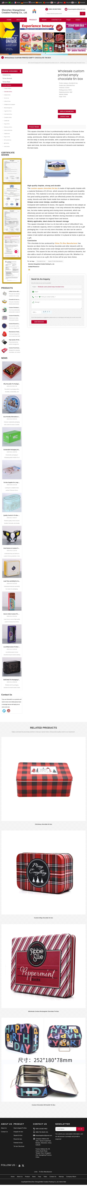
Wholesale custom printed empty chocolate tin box (50, 286)
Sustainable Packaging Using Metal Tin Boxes (11, 449)
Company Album (43, 1179)
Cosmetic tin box (7, 117)
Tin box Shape (6, 81)
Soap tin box (6, 123)
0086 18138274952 (55, 9)
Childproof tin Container (9, 104)
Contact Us (56, 20)
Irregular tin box (18, 1131)
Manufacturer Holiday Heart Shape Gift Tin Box (14, 331)
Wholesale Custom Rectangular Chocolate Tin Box (43, 1011)
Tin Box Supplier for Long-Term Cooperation (11, 482)
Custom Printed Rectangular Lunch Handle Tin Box (14, 315)
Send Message (39, 322)
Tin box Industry (44, 62)
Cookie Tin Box (7, 88)
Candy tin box (6, 94)
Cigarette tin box (7, 111)
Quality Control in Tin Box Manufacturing (11, 515)
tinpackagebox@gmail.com (76, 9)
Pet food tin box (7, 140)
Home (9, 20)
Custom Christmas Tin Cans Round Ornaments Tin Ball (14, 307)
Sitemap (77, 1176)
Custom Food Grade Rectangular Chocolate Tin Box (14, 347)
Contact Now (64, 116)
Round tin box (18, 1139)
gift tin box (6, 143)
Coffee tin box (6, 101)
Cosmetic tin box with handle (14, 299)
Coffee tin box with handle (14, 291)
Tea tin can (6, 98)
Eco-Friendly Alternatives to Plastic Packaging (11, 416)
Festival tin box (6, 75)
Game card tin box (7, 130)
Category (36, 62)
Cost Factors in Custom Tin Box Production (11, 548)
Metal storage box (7, 107)
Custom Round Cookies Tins (14, 323)
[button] (85, 38)
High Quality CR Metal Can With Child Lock (14, 339)
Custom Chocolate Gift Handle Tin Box (43, 1105)
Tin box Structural (7, 78)
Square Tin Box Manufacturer (55, 261)
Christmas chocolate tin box (43, 824)
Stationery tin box (7, 127)
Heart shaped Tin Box (20, 1128)
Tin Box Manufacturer (45, 1171)
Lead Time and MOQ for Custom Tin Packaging (11, 581)
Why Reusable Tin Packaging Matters (11, 384)
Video (78, 20)
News (44, 20)
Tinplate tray (6, 133)
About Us (20, 20)
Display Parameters (67, 111)
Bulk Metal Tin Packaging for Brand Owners (11, 679)
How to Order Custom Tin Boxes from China (11, 614)
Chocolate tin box (53, 62)
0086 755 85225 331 (42, 1132)
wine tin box (6, 146)
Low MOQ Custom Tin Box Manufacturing (11, 647)
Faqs (68, 20)
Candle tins (6, 120)
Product (33, 20)
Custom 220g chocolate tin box (43, 917)
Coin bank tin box (7, 114)
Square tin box (18, 1135)
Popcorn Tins (6, 136)
